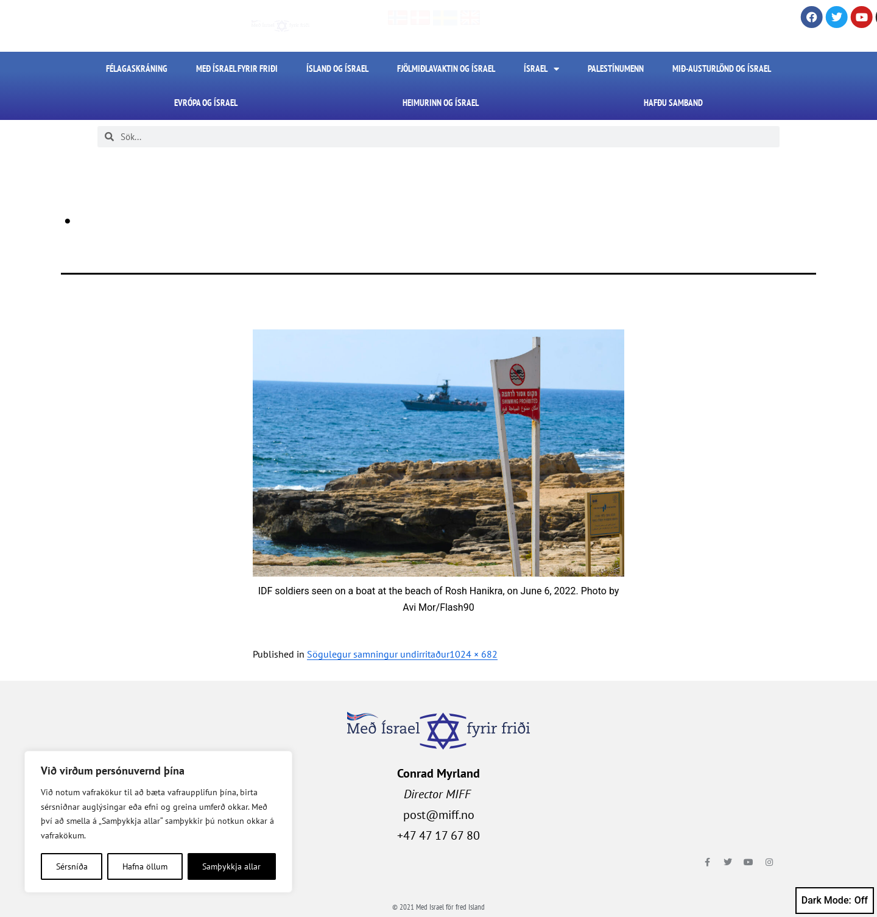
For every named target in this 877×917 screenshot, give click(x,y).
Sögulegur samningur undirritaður (378, 654)
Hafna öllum (144, 866)
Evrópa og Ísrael (206, 102)
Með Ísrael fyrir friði (237, 68)
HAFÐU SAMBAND (673, 102)
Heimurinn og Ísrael (441, 102)
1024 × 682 (473, 654)
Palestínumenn (616, 68)
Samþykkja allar (231, 866)
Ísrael (541, 69)
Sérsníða (72, 866)
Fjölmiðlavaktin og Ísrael (446, 68)
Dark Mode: (834, 900)
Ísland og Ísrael (337, 68)
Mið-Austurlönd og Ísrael (721, 68)
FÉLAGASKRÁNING (136, 68)
